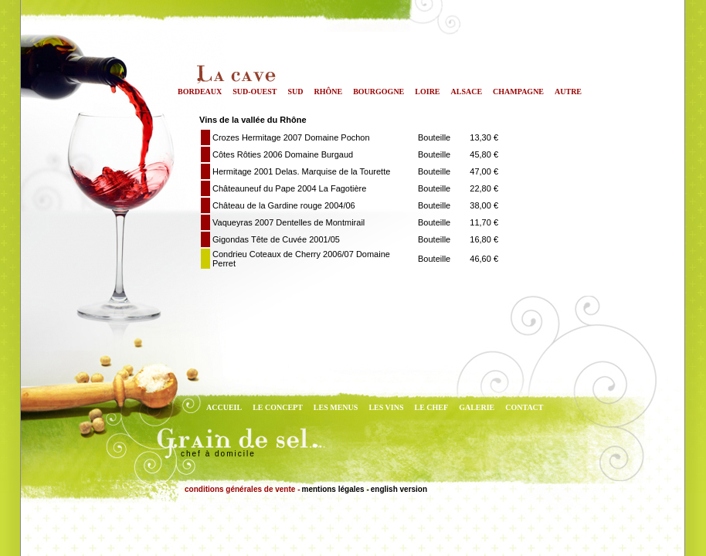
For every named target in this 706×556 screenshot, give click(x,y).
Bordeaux (200, 91)
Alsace (467, 91)
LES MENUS (336, 407)
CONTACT (524, 407)
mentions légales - (334, 489)
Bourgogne (378, 91)
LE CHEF (432, 407)
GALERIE (476, 407)
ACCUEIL (224, 407)
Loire (427, 91)
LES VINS (385, 407)
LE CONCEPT (278, 407)
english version (399, 489)
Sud (295, 91)
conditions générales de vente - (242, 489)
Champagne (518, 91)
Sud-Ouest (255, 91)
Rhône (328, 91)
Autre (568, 91)
